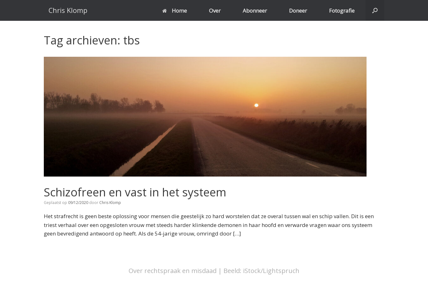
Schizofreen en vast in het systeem (135, 192)
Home (174, 10)
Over (215, 10)
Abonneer (255, 10)
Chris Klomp (110, 202)
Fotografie (342, 10)
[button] (375, 10)
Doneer (298, 10)
